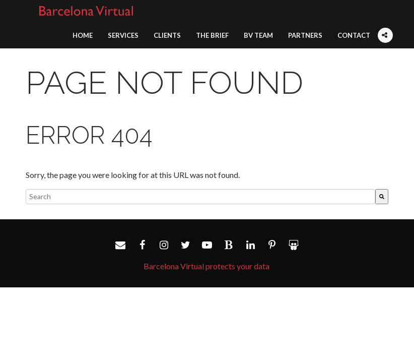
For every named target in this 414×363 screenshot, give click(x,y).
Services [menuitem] (123, 35)
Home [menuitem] (83, 35)
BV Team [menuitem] (258, 35)
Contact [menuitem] (353, 35)
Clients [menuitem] (167, 35)
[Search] (381, 196)
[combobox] (200, 196)
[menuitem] (385, 29)
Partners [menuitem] (305, 35)
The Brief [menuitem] (212, 35)
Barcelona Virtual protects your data (206, 266)
